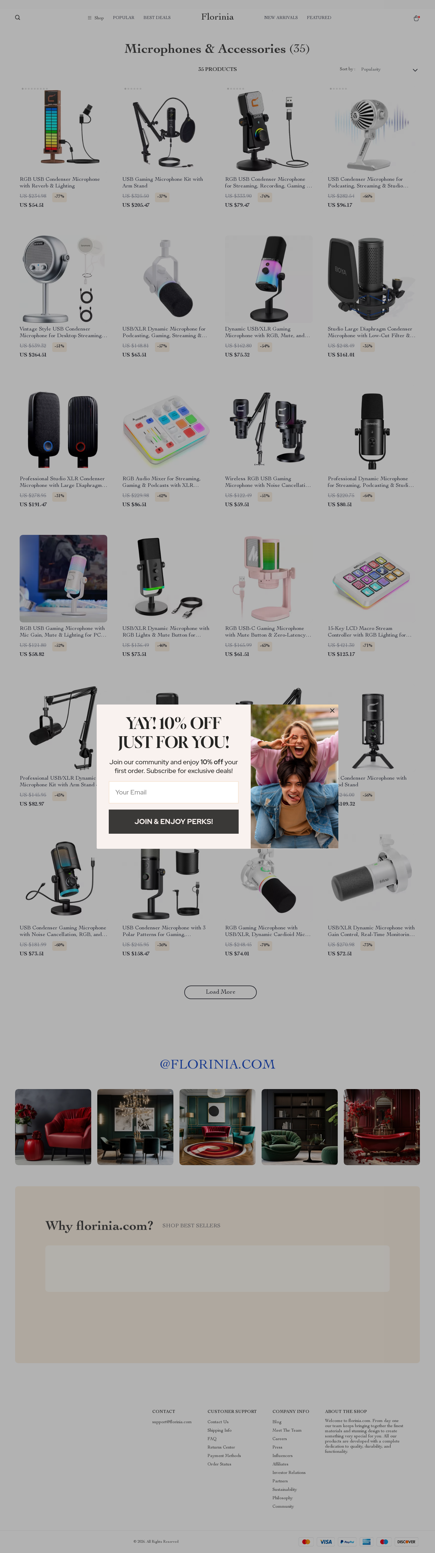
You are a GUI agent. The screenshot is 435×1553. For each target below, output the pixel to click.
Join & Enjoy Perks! (173, 821)
